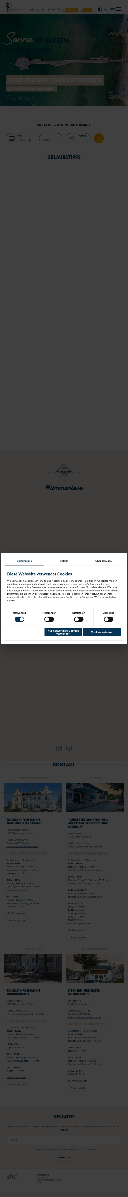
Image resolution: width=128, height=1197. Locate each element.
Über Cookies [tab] (103, 560)
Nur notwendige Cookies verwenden (63, 632)
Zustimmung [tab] (24, 560)
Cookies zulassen (102, 632)
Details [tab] (64, 560)
